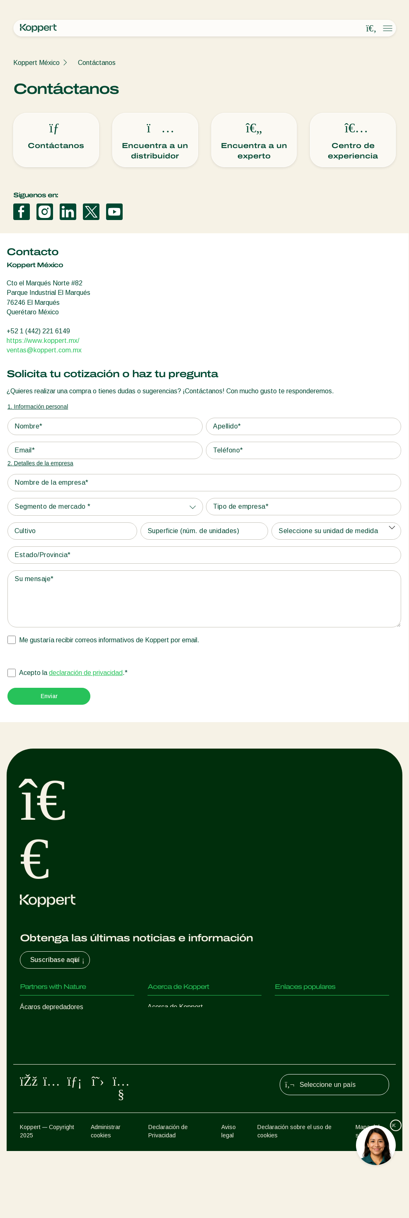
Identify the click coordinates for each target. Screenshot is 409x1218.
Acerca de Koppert (175, 1006)
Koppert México (36, 62)
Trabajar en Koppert (177, 1039)
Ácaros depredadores (51, 1006)
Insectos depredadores (54, 1023)
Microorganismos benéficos (59, 1073)
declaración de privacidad (86, 672)
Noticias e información (180, 1023)
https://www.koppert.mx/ (43, 340)
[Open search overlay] (371, 28)
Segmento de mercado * (53, 506)
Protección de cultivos (52, 1089)
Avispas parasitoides (50, 1039)
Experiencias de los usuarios (316, 1006)
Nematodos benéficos (52, 1056)
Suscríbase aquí (58, 960)
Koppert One (293, 1023)
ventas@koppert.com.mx (44, 350)
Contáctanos (97, 62)
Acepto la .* (73, 673)
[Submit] (48, 696)
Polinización (37, 1106)
